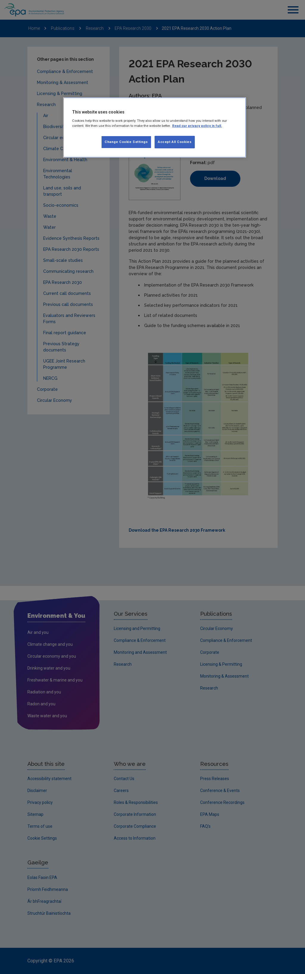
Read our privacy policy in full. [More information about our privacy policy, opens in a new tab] (197, 126)
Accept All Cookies (175, 142)
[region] (154, 127)
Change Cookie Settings (126, 142)
